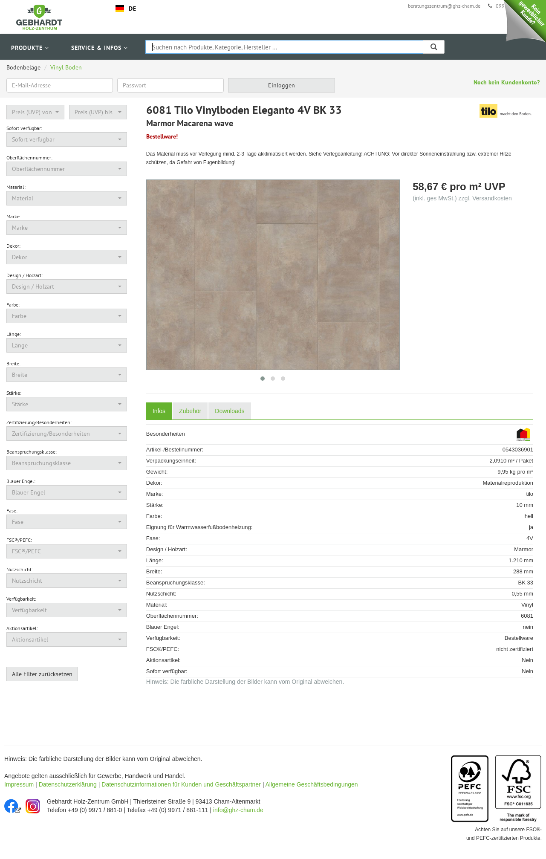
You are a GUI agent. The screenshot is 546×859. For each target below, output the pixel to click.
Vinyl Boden (66, 67)
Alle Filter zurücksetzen (42, 674)
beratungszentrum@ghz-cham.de (444, 6)
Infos (159, 411)
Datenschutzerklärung (68, 784)
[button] (35, 112)
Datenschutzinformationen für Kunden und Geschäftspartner (181, 784)
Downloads (229, 411)
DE (126, 8)
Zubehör (190, 411)
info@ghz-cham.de (238, 810)
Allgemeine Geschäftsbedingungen (311, 784)
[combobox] (126, 8)
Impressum (19, 784)
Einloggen (281, 85)
